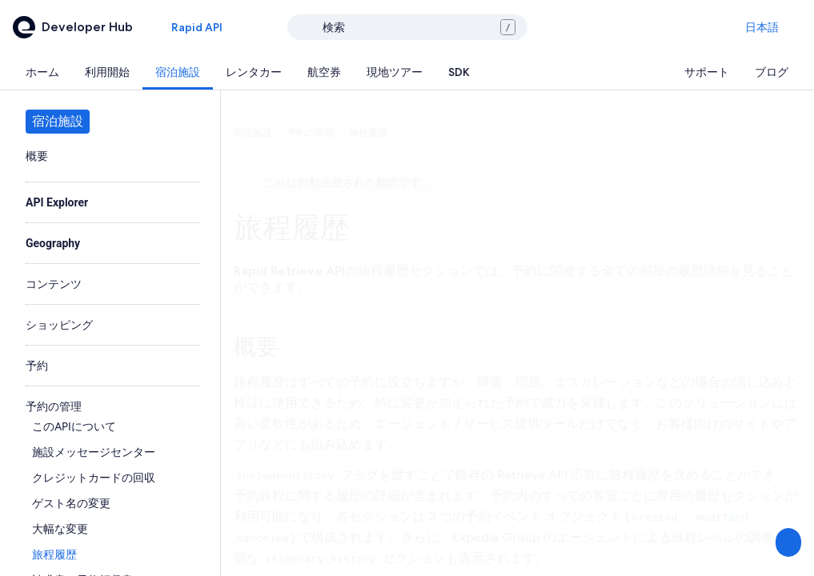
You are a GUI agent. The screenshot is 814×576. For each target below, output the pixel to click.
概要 (256, 346)
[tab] (42, 72)
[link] (110, 156)
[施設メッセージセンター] (113, 452)
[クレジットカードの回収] (113, 477)
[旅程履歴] (113, 554)
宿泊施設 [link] (253, 132)
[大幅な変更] (113, 529)
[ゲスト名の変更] (113, 503)
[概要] (110, 156)
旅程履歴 (291, 227)
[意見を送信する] (786, 542)
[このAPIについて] (113, 426)
